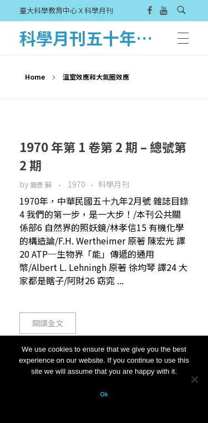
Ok (104, 394)
